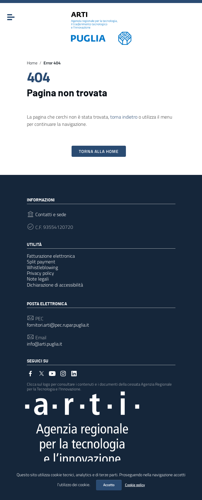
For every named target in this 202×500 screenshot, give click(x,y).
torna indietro (123, 116)
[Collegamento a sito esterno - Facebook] (30, 373)
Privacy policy (40, 273)
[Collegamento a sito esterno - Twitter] (41, 373)
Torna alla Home (99, 151)
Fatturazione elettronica (51, 255)
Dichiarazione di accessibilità (55, 284)
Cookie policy (135, 485)
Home (32, 63)
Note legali (38, 278)
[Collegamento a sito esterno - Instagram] (63, 373)
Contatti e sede (50, 214)
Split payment (41, 261)
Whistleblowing (42, 267)
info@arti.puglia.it (44, 344)
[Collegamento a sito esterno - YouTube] (52, 373)
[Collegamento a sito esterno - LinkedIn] (74, 373)
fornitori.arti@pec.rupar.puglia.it (58, 325)
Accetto (108, 485)
